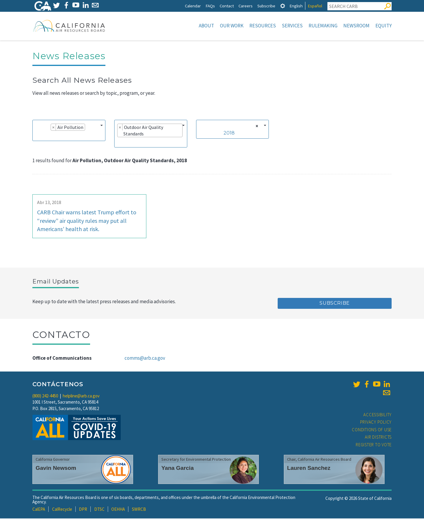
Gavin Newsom (56, 468)
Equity (383, 25)
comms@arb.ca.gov (145, 358)
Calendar (193, 6)
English (296, 6)
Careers (245, 6)
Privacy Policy (376, 422)
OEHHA (118, 510)
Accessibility (377, 415)
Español (315, 6)
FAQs (210, 6)
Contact (227, 6)
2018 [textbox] (229, 133)
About (206, 25)
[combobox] (68, 131)
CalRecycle (62, 510)
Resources (262, 25)
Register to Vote (374, 445)
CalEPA (38, 510)
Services (292, 25)
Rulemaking (323, 25)
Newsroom (356, 25)
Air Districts (378, 437)
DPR (83, 510)
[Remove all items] (256, 126)
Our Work (232, 25)
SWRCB (139, 510)
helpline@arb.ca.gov (81, 396)
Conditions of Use (372, 430)
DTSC (99, 510)
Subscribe (266, 6)
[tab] (282, 5)
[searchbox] (37, 136)
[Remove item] (53, 128)
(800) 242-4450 (45, 396)
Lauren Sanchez (308, 468)
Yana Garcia (177, 468)
